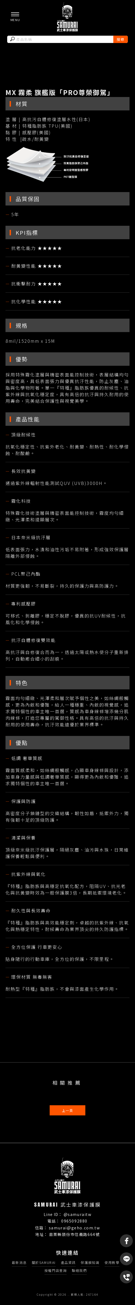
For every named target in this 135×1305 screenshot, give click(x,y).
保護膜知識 (90, 1262)
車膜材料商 (49, 1148)
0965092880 (74, 1221)
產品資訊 (68, 1262)
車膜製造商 (26, 1148)
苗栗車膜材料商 (106, 1148)
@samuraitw (78, 1214)
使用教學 (112, 1262)
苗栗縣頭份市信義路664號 (74, 1234)
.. (69, 1294)
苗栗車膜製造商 (76, 1148)
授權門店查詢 (55, 1270)
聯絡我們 (79, 1270)
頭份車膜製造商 (70, 1154)
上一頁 (67, 1110)
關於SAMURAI (44, 1262)
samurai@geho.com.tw (74, 1227)
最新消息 (19, 1262)
